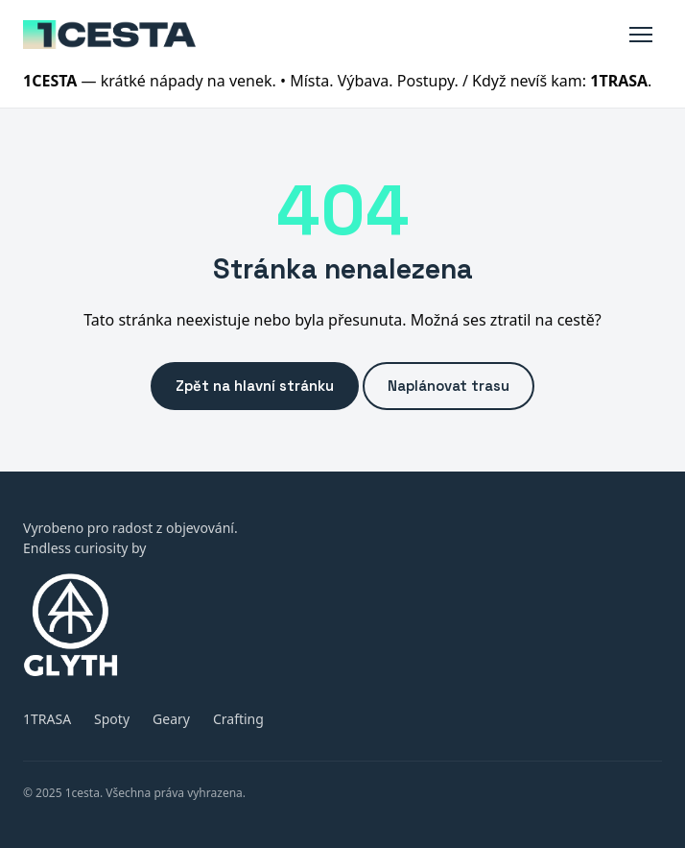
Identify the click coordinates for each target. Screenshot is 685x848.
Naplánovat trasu (448, 385)
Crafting (238, 719)
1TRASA (47, 719)
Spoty (112, 719)
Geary (171, 719)
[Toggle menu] (641, 34)
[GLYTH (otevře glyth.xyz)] (342, 624)
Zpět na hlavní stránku (255, 385)
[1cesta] (109, 34)
